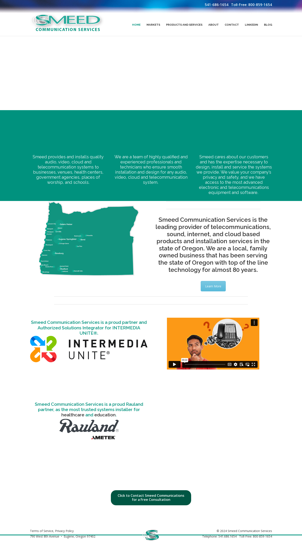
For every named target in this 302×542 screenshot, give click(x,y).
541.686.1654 (227, 536)
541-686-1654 (217, 4)
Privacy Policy (64, 531)
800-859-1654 (260, 4)
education (105, 414)
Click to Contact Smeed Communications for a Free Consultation (151, 497)
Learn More (213, 286)
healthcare (72, 414)
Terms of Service (41, 531)
